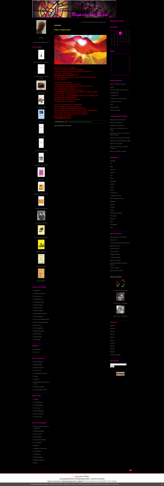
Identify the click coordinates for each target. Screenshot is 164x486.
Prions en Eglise (114, 267)
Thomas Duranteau (39, 386)
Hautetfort (86, 476)
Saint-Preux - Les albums (120, 316)
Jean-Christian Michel (40, 439)
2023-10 (112, 343)
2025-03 (112, 334)
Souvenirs (113, 218)
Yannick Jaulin (38, 336)
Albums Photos (116, 277)
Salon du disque (38, 457)
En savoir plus (115, 484)
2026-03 (112, 328)
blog (115, 481)
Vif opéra (41, 179)
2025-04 (112, 331)
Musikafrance (37, 451)
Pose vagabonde (38, 328)
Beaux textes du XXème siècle (118, 237)
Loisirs (112, 189)
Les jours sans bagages (41, 150)
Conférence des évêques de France (120, 242)
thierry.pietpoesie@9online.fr (41, 42)
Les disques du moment (120, 290)
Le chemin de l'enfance (41, 223)
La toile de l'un (38, 370)
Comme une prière (121, 151)
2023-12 (112, 337)
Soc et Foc (37, 352)
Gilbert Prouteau (38, 310)
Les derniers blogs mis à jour (66, 478)
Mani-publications (38, 410)
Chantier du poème (120, 119)
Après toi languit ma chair (41, 194)
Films (111, 178)
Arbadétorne (37, 290)
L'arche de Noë (114, 251)
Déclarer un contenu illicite (54, 481)
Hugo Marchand (38, 405)
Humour (112, 184)
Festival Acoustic (38, 299)
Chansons (113, 169)
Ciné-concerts (38, 434)
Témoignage (113, 224)
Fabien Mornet (38, 296)
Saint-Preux (37, 454)
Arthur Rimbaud (38, 361)
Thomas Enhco (38, 416)
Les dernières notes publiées (82, 478)
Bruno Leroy (113, 240)
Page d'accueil (96, 22)
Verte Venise (41, 92)
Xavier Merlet (37, 333)
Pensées (112, 204)
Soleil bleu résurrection (41, 165)
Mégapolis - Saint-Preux (40, 448)
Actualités (112, 161)
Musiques (112, 201)
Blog (111, 166)
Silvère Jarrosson (38, 413)
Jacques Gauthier (39, 367)
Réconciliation (41, 280)
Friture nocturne (114, 107)
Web (111, 227)
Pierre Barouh (38, 325)
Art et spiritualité (38, 402)
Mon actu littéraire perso (116, 198)
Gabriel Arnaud (38, 307)
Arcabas (36, 399)
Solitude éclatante (41, 251)
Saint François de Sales (116, 270)
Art (111, 163)
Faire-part (119, 143)
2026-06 (112, 325)
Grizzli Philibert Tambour (40, 313)
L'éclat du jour (114, 192)
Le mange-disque (41, 107)
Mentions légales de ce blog (69, 481)
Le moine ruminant (115, 257)
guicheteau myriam (115, 133)
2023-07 (112, 351)
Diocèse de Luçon (115, 245)
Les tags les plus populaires (97, 478)
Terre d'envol (41, 136)
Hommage (113, 181)
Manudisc (36, 445)
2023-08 (112, 349)
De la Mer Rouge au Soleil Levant (119, 89)
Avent (111, 104)
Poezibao (36, 379)
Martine (112, 140)
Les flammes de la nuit (41, 208)
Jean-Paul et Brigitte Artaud (41, 319)
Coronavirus (119, 122)
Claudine (112, 125)
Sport (111, 221)
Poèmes (112, 207)
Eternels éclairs (38, 364)
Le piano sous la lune (116, 101)
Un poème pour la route (40, 389)
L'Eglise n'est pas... (115, 254)
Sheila (35, 462)
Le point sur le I (114, 95)
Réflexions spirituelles (116, 213)
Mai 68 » (103, 22)
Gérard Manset (38, 436)
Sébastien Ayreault (39, 460)
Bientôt (112, 87)
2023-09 (112, 346)
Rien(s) (41, 121)
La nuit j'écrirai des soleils (123, 137)
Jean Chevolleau (38, 316)
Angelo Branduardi (39, 431)
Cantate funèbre (41, 266)
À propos (41, 38)
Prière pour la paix (115, 110)
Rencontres (113, 215)
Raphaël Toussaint (39, 331)
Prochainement (114, 92)
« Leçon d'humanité (86, 22)
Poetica (36, 376)
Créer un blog (78, 476)
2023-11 (112, 340)
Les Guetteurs (38, 442)
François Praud (38, 305)
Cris (111, 175)
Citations (112, 172)
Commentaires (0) (86, 121)
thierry (112, 122)
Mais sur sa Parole (115, 260)
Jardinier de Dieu (114, 248)
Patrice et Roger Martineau (41, 322)
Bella (111, 119)
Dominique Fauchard (39, 293)
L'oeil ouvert (37, 408)
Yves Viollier (37, 339)
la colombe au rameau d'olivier (118, 98)
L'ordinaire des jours (115, 195)
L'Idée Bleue (37, 349)
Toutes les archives (115, 354)
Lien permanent (77, 121)
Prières (112, 210)
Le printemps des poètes (40, 373)
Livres (111, 187)
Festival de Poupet (39, 302)
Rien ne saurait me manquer (41, 62)
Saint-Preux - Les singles (120, 303)
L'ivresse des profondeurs (41, 237)
